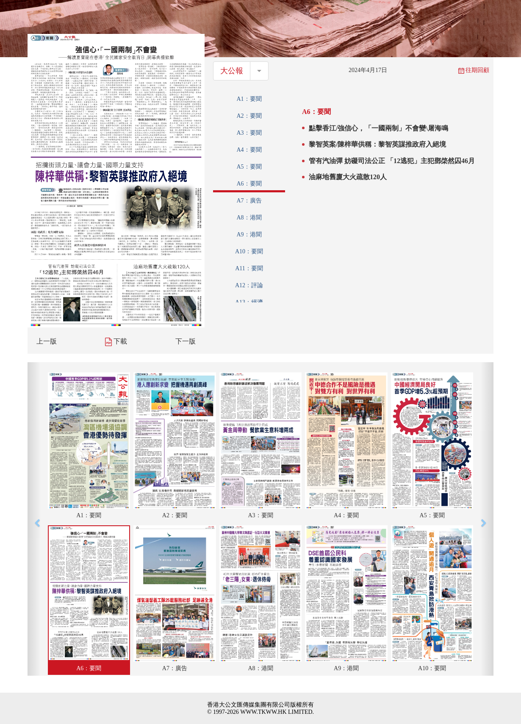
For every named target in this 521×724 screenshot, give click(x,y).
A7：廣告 (248, 200)
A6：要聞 (248, 183)
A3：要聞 (248, 133)
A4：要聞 (248, 150)
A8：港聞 (248, 217)
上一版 (46, 341)
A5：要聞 (248, 167)
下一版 (185, 341)
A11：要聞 (249, 268)
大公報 (231, 71)
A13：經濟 (249, 302)
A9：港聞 (248, 234)
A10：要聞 (249, 251)
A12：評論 (249, 285)
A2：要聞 (248, 116)
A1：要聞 (248, 99)
